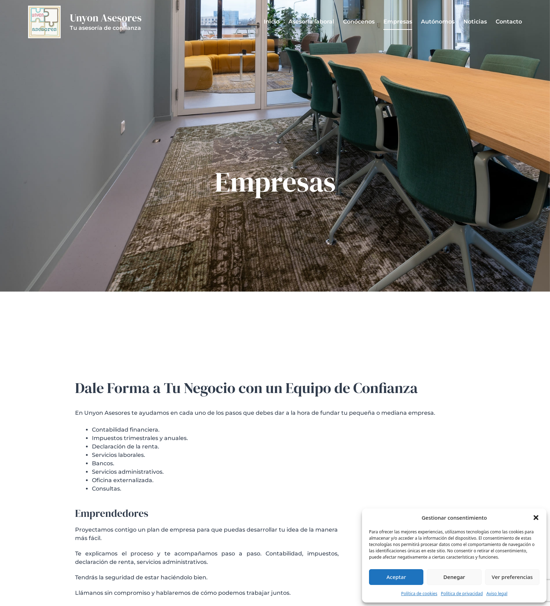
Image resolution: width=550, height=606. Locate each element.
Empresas (397, 21)
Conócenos (359, 21)
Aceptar (396, 576)
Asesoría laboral (311, 21)
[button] (535, 517)
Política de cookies (419, 594)
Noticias (475, 21)
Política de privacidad (462, 594)
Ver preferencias (512, 576)
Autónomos (438, 21)
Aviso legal (496, 594)
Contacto (509, 21)
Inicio (272, 21)
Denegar (454, 576)
